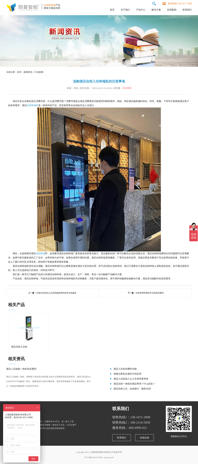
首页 (112, 10)
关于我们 (125, 10)
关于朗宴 (14, 408)
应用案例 (171, 10)
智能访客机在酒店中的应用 (127, 374)
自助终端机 (32, 105)
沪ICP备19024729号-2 (93, 457)
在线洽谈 (144, 437)
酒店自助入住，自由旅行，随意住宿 (132, 388)
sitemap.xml (109, 457)
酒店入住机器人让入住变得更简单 (131, 379)
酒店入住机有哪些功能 (125, 369)
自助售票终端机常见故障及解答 (150, 293)
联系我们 (187, 10)
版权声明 (118, 452)
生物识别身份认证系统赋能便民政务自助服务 (56, 293)
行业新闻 (39, 72)
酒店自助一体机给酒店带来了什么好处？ (134, 384)
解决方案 (156, 10)
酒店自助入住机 (19, 346)
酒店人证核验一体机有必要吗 (21, 369)
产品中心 (140, 10)
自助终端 (40, 253)
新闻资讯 (28, 72)
